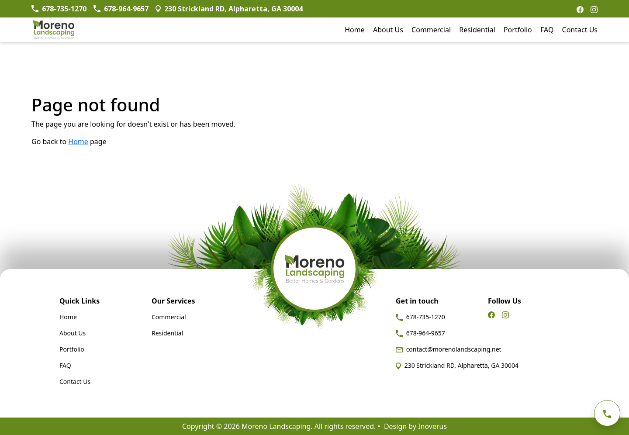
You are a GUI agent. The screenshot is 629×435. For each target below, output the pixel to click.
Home (355, 30)
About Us (388, 30)
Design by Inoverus (415, 426)
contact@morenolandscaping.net (448, 349)
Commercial (431, 30)
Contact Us (580, 30)
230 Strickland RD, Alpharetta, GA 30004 (457, 365)
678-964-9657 (420, 333)
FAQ (546, 30)
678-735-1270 (420, 317)
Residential (477, 30)
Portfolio (518, 30)
